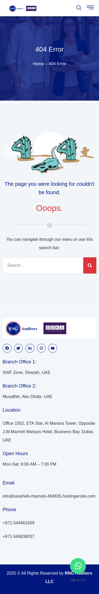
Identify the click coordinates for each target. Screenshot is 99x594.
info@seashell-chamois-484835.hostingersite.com (49, 496)
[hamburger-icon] (90, 8)
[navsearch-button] (78, 8)
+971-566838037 (18, 536)
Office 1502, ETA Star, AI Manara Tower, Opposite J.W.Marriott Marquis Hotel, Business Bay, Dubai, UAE (49, 431)
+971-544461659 (18, 523)
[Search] (89, 265)
